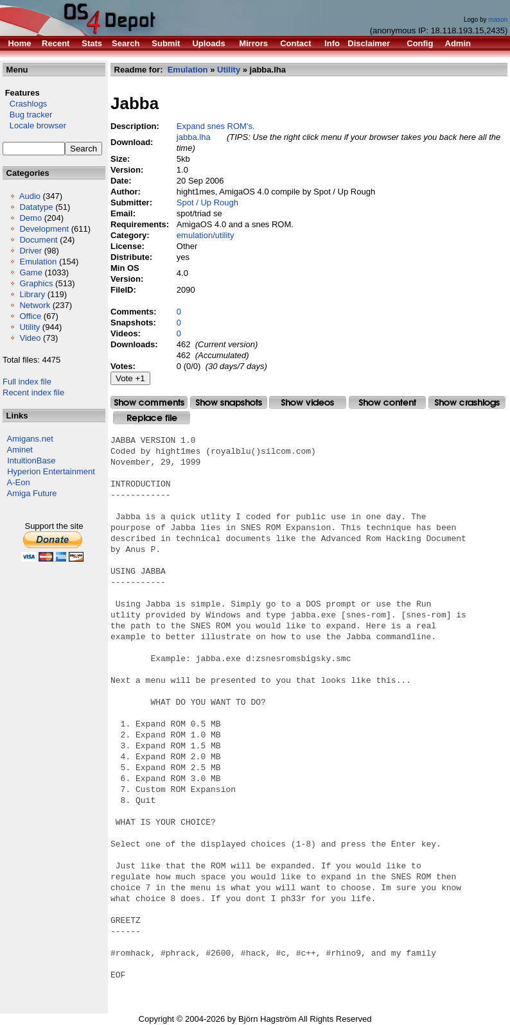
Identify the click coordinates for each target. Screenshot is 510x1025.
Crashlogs (25, 103)
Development (44, 229)
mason (497, 19)
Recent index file (33, 392)
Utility (29, 327)
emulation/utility (205, 235)
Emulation (38, 261)
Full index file (27, 381)
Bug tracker (27, 114)
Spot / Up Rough (207, 202)
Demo (30, 218)
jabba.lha (194, 137)
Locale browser (34, 125)
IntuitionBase (31, 460)
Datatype (36, 207)
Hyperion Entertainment (51, 471)
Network (34, 305)
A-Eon (18, 482)
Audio (29, 196)
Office (30, 316)
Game (30, 272)
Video (29, 338)
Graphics (36, 283)
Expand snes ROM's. (216, 126)
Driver (30, 250)
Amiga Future (32, 493)
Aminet (20, 449)
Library (32, 294)
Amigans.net (30, 439)
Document (38, 240)
